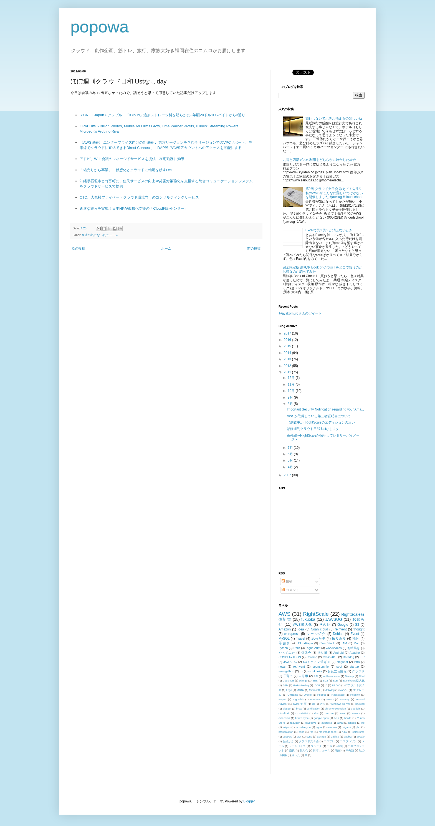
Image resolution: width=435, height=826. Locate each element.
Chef (362, 676)
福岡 (355, 638)
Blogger (249, 801)
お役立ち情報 (337, 671)
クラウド (358, 671)
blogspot (342, 661)
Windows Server (340, 703)
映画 (338, 750)
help (336, 717)
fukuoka (308, 619)
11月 (292, 384)
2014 (288, 353)
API (316, 676)
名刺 (340, 746)
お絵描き (353, 648)
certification (313, 708)
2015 (288, 346)
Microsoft (314, 689)
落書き (285, 643)
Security (345, 699)
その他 (325, 625)
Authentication (331, 676)
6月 (291, 454)
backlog (360, 703)
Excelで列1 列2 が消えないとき (328, 230)
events (356, 713)
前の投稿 (254, 248)
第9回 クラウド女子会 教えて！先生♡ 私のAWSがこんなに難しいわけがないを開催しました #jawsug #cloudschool (334, 193)
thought (359, 629)
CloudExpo (305, 643)
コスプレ (329, 741)
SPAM (329, 699)
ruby (344, 731)
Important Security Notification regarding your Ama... (325, 409)
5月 (291, 460)
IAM (344, 643)
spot (339, 666)
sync (309, 736)
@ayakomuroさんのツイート (300, 313)
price (301, 731)
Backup (349, 676)
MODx (300, 689)
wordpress (291, 634)
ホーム (166, 248)
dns (316, 713)
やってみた (287, 652)
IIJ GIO (336, 685)
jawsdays (310, 722)
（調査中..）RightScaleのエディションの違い (321, 422)
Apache (355, 652)
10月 (292, 391)
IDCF (317, 685)
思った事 (319, 638)
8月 (291, 404)
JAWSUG (333, 619)
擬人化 (304, 750)
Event (354, 634)
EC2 (325, 680)
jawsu (340, 722)
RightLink (298, 699)
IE (326, 685)
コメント (290, 590)
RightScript (313, 648)
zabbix (335, 736)
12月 (292, 378)
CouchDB (288, 680)
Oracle (308, 694)
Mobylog (330, 689)
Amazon (285, 629)
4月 (291, 467)
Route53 (315, 699)
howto (347, 717)
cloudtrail (284, 713)
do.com (329, 713)
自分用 (303, 676)
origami (346, 727)
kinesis (352, 722)
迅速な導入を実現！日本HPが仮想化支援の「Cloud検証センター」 (134, 208)
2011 (288, 372)
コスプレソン (348, 741)
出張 (329, 746)
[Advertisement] (313, 527)
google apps (321, 717)
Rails (297, 648)
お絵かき (288, 741)
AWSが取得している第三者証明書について (319, 416)
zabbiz (348, 736)
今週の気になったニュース (100, 235)
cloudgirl (356, 708)
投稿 (287, 581)
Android (338, 652)
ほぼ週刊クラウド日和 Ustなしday (312, 429)
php (358, 727)
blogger (286, 708)
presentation (286, 731)
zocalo (361, 736)
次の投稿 (78, 248)
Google (342, 625)
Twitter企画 (300, 703)
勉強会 (306, 652)
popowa (99, 26)
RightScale (316, 614)
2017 (288, 333)
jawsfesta (326, 722)
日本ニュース (321, 750)
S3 (357, 625)
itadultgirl (295, 722)
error (342, 713)
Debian (338, 634)
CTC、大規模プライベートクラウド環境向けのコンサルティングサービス (139, 197)
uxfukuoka (315, 671)
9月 (291, 397)
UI (313, 703)
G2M (286, 685)
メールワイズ (297, 746)
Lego (289, 689)
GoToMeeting (301, 685)
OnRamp (292, 694)
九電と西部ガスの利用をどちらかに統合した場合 (319, 160)
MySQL (284, 638)
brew (299, 708)
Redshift (355, 694)
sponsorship (321, 666)
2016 (288, 340)
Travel (300, 638)
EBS (315, 680)
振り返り (339, 638)
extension (284, 717)
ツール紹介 (316, 634)
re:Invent (299, 666)
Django (303, 680)
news (282, 666)
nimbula (332, 727)
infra (357, 661)
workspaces (334, 648)
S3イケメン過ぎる (316, 661)
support (287, 736)
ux (301, 671)
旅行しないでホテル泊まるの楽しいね (333, 118)
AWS (284, 614)
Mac (356, 643)
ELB (335, 680)
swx (299, 736)
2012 (288, 366)
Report (283, 699)
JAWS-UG (290, 661)
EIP (362, 657)
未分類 (350, 750)
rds (311, 731)
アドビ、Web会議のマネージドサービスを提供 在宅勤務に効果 (132, 159)
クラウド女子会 (309, 741)
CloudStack (327, 643)
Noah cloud (319, 629)
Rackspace (338, 694)
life (363, 722)
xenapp (321, 736)
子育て (288, 676)
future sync (301, 717)
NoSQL (343, 689)
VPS (322, 703)
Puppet (321, 694)
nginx (319, 727)
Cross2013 (330, 657)
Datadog (348, 657)
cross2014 (301, 713)
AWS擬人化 (302, 625)
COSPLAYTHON (290, 657)
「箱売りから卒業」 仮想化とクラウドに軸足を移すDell (126, 170)
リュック (316, 746)
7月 (291, 448)
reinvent (341, 629)
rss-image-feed (328, 731)
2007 (288, 475)
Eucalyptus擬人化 (354, 680)
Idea (300, 629)
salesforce (358, 731)
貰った (296, 755)
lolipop (286, 727)
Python (283, 648)
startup (354, 666)
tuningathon (286, 671)
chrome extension (335, 708)
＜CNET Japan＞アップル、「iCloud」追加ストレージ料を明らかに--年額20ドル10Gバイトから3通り (162, 115)
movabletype (303, 727)
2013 (288, 359)
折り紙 (322, 652)
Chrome (312, 657)
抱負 (292, 750)
